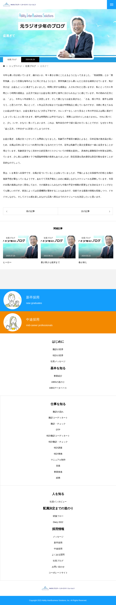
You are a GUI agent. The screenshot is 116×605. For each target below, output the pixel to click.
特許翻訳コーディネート (58, 436)
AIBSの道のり (58, 382)
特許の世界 (58, 355)
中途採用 (58, 548)
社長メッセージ (58, 361)
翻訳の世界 (58, 349)
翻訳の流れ (58, 412)
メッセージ (58, 536)
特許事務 (58, 454)
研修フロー (58, 516)
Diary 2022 (58, 522)
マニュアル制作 (58, 459)
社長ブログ (12, 59)
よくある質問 (58, 554)
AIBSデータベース (58, 388)
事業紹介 (58, 376)
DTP (58, 429)
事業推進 (58, 472)
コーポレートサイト (58, 572)
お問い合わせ (58, 567)
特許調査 (58, 448)
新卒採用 (58, 542)
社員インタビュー (58, 501)
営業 (58, 466)
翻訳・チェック (58, 424)
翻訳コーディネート (58, 417)
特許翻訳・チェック (58, 442)
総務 (58, 478)
